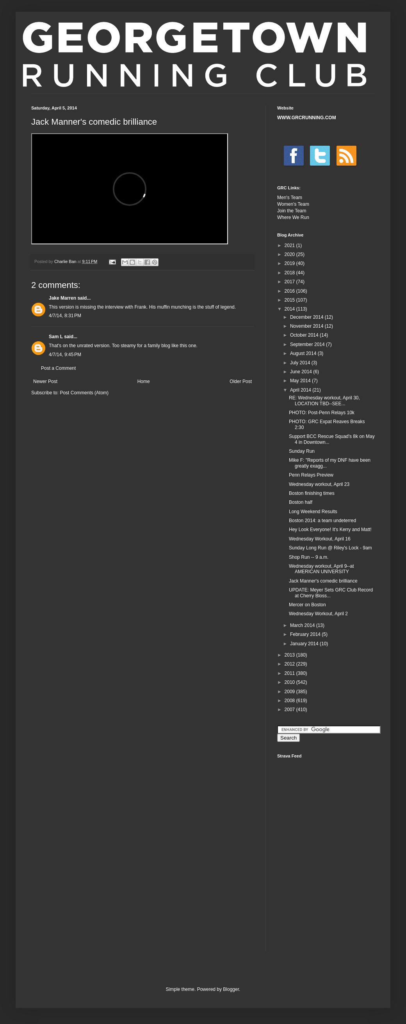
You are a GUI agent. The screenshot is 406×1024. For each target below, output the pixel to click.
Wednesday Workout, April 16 (320, 539)
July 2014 (301, 362)
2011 (290, 673)
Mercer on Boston (307, 604)
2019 (290, 263)
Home (143, 381)
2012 (290, 664)
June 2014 (301, 371)
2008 (290, 700)
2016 (290, 291)
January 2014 (305, 643)
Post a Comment (58, 368)
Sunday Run (302, 451)
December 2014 (307, 317)
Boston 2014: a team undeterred (322, 520)
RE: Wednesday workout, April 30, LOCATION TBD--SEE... (324, 400)
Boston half (300, 502)
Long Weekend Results (313, 511)
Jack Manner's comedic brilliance (323, 581)
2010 (290, 682)
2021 (290, 245)
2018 (290, 272)
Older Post (241, 381)
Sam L (56, 336)
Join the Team (291, 211)
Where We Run (293, 217)
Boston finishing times (312, 493)
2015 (290, 300)
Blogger (231, 989)
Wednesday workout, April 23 (319, 484)
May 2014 (301, 380)
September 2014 (308, 344)
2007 (290, 709)
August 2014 (304, 353)
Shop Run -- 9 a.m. (308, 557)
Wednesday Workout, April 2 (318, 613)
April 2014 (301, 390)
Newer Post (45, 381)
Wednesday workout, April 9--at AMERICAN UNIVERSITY (321, 568)
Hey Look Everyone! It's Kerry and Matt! (330, 529)
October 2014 (305, 335)
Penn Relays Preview (311, 475)
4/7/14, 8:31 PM (65, 315)
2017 (290, 281)
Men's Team (289, 197)
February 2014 (306, 634)
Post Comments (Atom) (84, 392)
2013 (290, 655)
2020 (290, 254)
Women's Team (293, 204)
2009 (290, 691)
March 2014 (303, 625)
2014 (290, 309)
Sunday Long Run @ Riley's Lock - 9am (330, 548)
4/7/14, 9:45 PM (65, 354)
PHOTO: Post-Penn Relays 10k (321, 412)
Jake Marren (62, 298)
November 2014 (307, 326)
